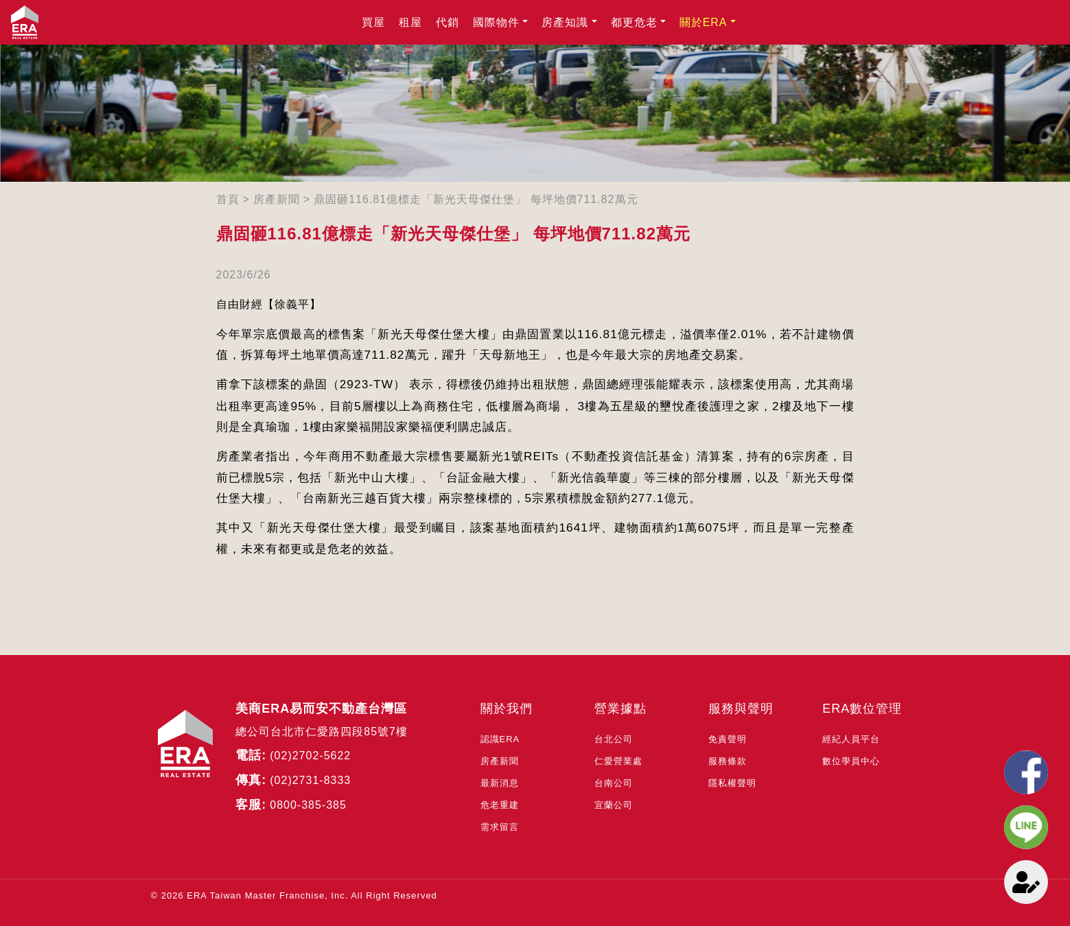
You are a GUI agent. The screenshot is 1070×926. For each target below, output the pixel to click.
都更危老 (634, 22)
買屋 (373, 22)
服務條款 (727, 761)
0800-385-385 (308, 805)
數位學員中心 (851, 761)
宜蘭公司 (613, 805)
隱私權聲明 (732, 783)
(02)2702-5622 (310, 755)
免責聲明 (727, 739)
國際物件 (496, 22)
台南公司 (613, 783)
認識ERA (500, 739)
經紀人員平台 (851, 739)
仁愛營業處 (618, 761)
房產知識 (565, 22)
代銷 (447, 22)
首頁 (228, 199)
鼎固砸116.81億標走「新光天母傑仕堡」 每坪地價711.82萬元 (476, 199)
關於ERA (703, 22)
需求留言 (499, 827)
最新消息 (499, 783)
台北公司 (613, 739)
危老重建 (499, 805)
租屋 (410, 22)
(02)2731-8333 (310, 780)
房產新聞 (276, 199)
